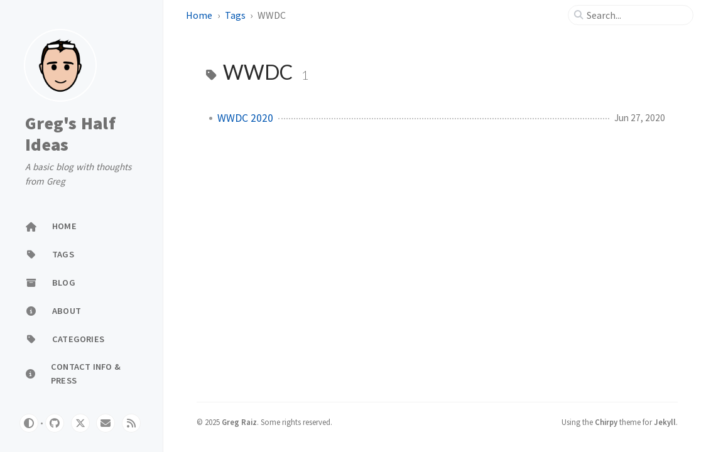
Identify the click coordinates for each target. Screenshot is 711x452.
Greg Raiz (239, 422)
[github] (54, 423)
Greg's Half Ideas (70, 134)
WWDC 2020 (245, 118)
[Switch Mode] (29, 423)
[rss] (131, 423)
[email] (105, 423)
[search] (635, 15)
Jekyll (665, 422)
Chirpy (606, 422)
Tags (235, 15)
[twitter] (80, 423)
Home (199, 15)
